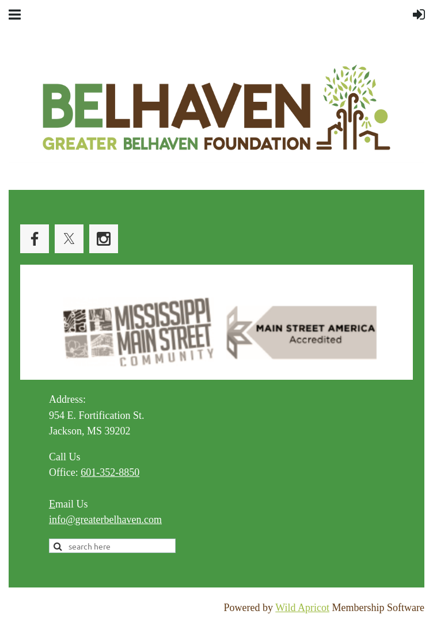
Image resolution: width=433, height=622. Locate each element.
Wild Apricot (302, 607)
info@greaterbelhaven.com (105, 519)
